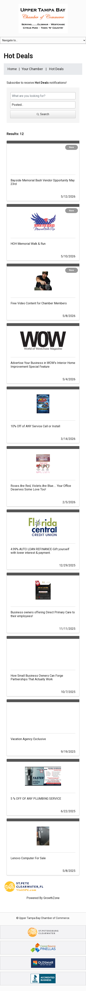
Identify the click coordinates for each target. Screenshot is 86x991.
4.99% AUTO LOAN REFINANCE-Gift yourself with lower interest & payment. (40, 551)
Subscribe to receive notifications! (37, 82)
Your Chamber (32, 69)
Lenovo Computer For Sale (28, 858)
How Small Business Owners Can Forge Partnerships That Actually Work (37, 677)
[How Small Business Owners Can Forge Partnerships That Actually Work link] (43, 652)
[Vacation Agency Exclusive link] (43, 715)
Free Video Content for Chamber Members (39, 303)
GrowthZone (51, 898)
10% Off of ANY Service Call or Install (35, 426)
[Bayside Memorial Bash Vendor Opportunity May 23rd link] (43, 157)
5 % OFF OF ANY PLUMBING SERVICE (36, 798)
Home (12, 69)
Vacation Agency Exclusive (28, 739)
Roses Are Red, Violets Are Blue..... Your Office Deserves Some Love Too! (41, 487)
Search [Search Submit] (43, 114)
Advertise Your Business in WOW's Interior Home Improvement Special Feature (43, 364)
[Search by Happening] (42, 104)
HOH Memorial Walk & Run (28, 243)
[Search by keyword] (43, 95)
